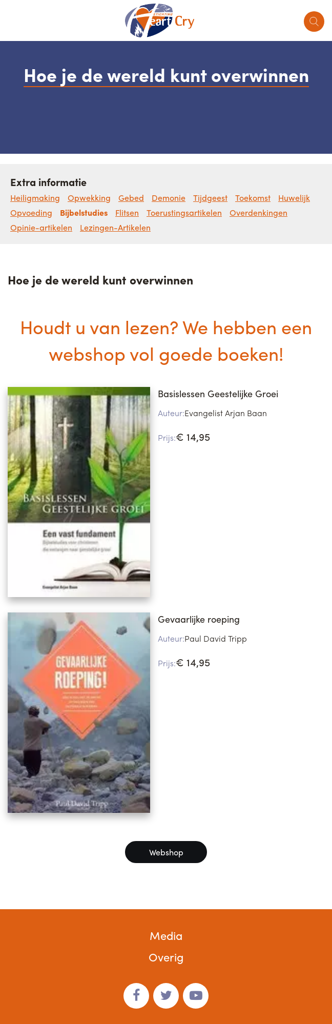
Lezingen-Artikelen (115, 227)
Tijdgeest (210, 197)
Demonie (168, 197)
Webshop (166, 852)
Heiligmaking (35, 197)
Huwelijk (294, 197)
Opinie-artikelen (41, 227)
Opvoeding (31, 212)
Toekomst (253, 197)
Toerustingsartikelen (184, 212)
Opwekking (89, 197)
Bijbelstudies (84, 212)
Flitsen (127, 212)
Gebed (131, 197)
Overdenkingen (258, 212)
